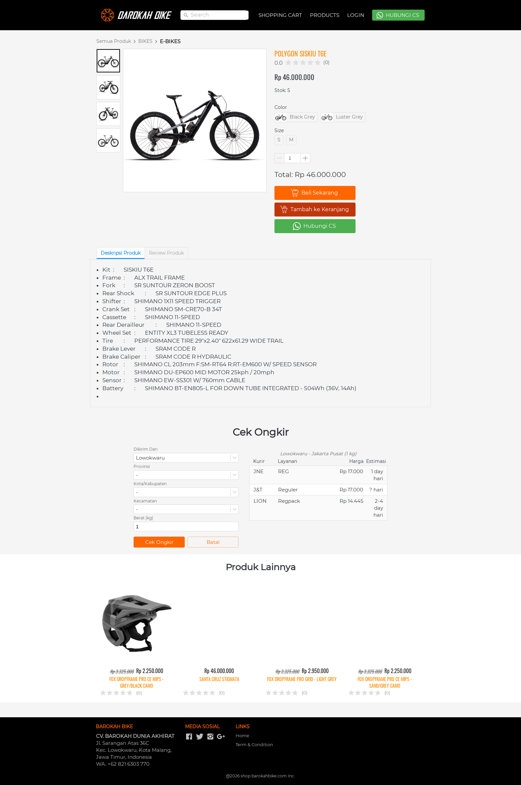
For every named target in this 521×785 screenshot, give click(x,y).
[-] (189, 737)
